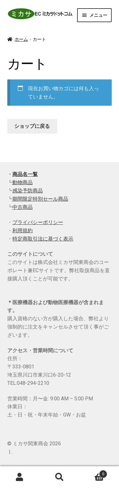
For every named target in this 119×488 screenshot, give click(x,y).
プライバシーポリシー (37, 222)
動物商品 (22, 182)
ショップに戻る (32, 126)
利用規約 (22, 231)
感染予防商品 (27, 191)
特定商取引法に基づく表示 (42, 239)
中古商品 (22, 207)
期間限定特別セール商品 (40, 199)
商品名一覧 (25, 174)
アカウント (20, 477)
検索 (59, 477)
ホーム (21, 39)
